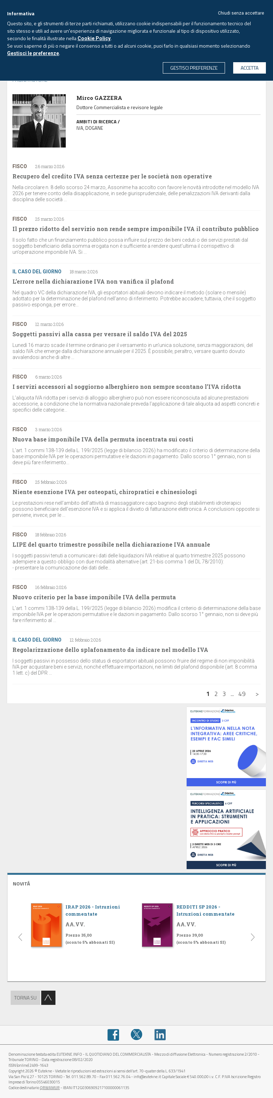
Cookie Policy (94, 38)
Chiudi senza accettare (241, 13)
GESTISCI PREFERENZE (194, 67)
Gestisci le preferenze (33, 53)
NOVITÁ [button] (21, 883)
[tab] (136, 883)
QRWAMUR (50, 1088)
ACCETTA (249, 67)
